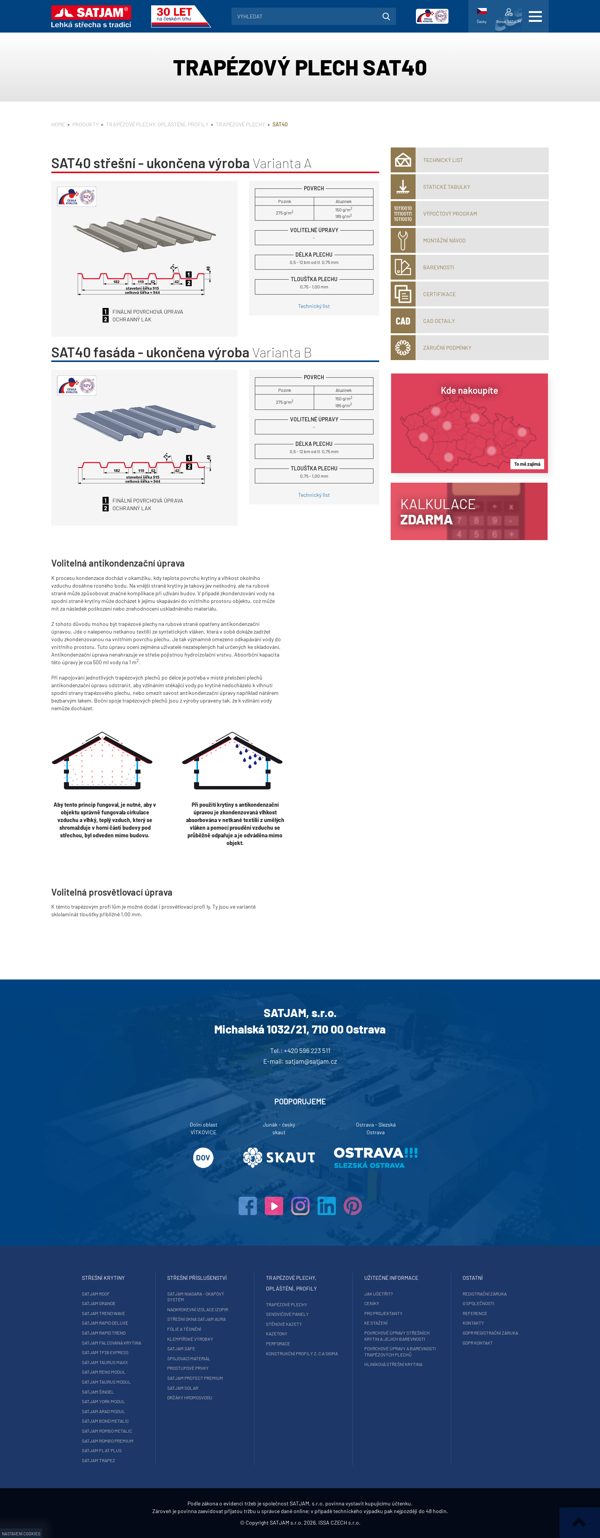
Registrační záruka (485, 1293)
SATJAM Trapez (98, 1460)
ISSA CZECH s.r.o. (339, 1522)
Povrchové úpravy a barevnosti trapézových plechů (400, 1351)
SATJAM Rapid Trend (104, 1332)
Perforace (278, 1343)
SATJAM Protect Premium (195, 1378)
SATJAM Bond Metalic (105, 1420)
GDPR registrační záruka (490, 1332)
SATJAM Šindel (98, 1391)
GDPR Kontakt (478, 1342)
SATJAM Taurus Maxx (105, 1362)
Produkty (85, 124)
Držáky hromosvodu (189, 1397)
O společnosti (478, 1303)
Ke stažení (376, 1322)
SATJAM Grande (99, 1303)
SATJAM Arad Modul (103, 1411)
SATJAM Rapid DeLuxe (105, 1322)
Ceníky (371, 1303)
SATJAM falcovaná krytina (111, 1342)
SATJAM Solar (182, 1388)
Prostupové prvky (188, 1368)
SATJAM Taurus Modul (106, 1381)
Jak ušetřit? (378, 1293)
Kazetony (276, 1333)
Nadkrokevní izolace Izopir (197, 1309)
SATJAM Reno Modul (104, 1371)
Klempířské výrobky (190, 1338)
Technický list (314, 306)
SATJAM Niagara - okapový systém (195, 1296)
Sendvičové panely (287, 1314)
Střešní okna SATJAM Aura (196, 1319)
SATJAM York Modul (103, 1401)
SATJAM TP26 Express (105, 1352)
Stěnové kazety (284, 1324)
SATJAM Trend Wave (103, 1313)
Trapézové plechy (240, 124)
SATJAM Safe (181, 1348)
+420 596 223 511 (307, 1050)
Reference (475, 1313)
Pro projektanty (383, 1313)
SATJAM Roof (96, 1293)
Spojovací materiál (188, 1358)
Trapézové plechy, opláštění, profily (157, 124)
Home (58, 124)
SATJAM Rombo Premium (108, 1440)
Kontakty (473, 1322)
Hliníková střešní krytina (393, 1364)
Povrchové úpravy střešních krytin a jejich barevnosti (397, 1335)
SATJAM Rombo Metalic (107, 1430)
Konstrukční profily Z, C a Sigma (302, 1353)
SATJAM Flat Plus (102, 1450)
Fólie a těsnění (184, 1329)
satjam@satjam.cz (311, 1061)
